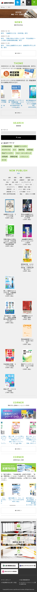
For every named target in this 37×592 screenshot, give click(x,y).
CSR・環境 (8, 184)
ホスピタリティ (11, 187)
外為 (7, 182)
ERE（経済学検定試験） (9, 194)
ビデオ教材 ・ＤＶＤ (24, 191)
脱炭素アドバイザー (21, 146)
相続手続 (21, 149)
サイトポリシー (6, 580)
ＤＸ (14, 149)
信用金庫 (4, 156)
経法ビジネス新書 (30, 194)
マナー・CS (28, 184)
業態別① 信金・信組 (24, 187)
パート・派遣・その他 (24, 189)
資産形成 (28, 177)
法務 (9, 177)
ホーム (3, 7)
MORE (18, 53)
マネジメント (18, 184)
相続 (15, 180)
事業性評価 (13, 156)
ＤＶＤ (4, 160)
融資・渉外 (31, 180)
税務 (21, 177)
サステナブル (6, 149)
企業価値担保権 (7, 146)
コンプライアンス (26, 182)
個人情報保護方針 (25, 580)
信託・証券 (15, 182)
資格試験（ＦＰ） (11, 191)
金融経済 (22, 180)
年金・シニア (6, 180)
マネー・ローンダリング (23, 153)
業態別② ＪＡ (11, 189)
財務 (15, 177)
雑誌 (21, 194)
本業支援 (30, 149)
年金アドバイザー (7, 153)
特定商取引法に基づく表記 (9, 582)
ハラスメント (24, 156)
